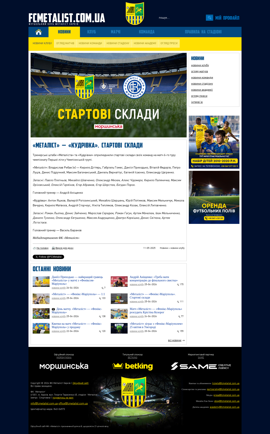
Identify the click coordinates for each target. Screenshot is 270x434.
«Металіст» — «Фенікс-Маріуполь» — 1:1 (78, 294)
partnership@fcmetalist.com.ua (223, 389)
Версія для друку (64, 248)
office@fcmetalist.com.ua (73, 403)
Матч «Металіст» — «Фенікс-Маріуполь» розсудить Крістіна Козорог (156, 310)
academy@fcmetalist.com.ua (224, 407)
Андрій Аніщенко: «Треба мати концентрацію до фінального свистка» (154, 278)
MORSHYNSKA (64, 357)
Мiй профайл (227, 17)
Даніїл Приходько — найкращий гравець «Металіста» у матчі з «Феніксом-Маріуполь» (77, 280)
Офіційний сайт (81, 383)
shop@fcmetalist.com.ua (226, 401)
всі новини (174, 340)
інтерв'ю (197, 102)
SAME (201, 357)
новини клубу (42, 43)
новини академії (145, 43)
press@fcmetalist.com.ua (226, 395)
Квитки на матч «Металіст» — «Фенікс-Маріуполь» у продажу (77, 325)
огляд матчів (65, 43)
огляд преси (169, 43)
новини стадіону (118, 43)
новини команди (90, 43)
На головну (42, 248)
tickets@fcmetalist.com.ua (225, 383)
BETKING (132, 357)
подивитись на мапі (63, 397)
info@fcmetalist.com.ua (44, 403)
